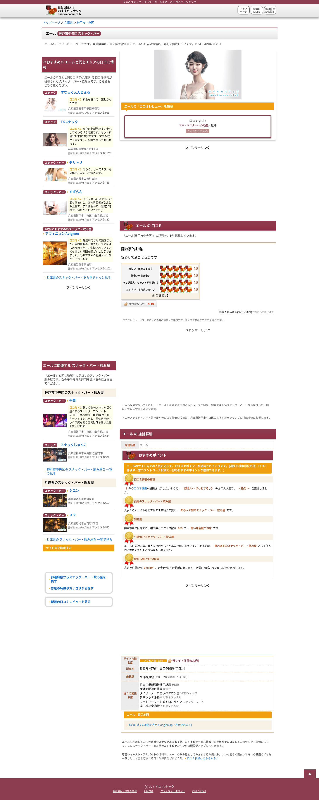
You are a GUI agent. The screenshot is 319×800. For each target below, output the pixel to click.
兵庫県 (68, 22)
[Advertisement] (198, 181)
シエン (74, 490)
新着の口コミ (256, 10)
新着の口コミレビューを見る (71, 601)
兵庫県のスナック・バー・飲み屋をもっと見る (79, 277)
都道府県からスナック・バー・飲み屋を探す (78, 579)
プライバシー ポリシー (172, 791)
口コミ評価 (140, 488)
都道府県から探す (270, 10)
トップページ (243, 10)
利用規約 (148, 791)
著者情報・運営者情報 (125, 791)
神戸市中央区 (85, 22)
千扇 (72, 400)
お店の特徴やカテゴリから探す (72, 588)
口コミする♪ (197, 126)
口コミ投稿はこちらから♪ (203, 758)
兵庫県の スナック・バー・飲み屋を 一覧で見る (79, 539)
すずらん (75, 191)
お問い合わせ (199, 791)
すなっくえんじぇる (75, 92)
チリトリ (75, 162)
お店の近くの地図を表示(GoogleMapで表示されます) (160, 725)
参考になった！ (139, 304)
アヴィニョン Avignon (62, 233)
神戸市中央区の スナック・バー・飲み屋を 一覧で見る (79, 471)
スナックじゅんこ (74, 444)
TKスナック (69, 121)
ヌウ (72, 515)
